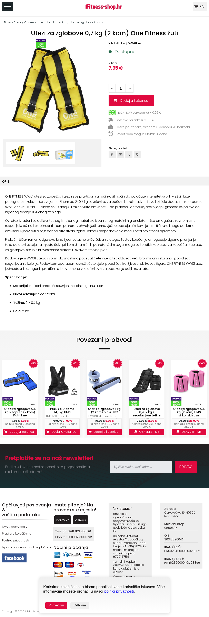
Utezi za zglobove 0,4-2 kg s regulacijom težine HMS (146, 413)
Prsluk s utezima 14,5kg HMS (62, 410)
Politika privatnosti (15, 540)
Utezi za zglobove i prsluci (87, 22)
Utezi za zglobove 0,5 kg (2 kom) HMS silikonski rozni (189, 412)
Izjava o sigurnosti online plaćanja (27, 547)
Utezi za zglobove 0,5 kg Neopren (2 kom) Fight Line (20, 412)
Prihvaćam (56, 605)
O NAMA (80, 520)
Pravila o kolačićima (16, 533)
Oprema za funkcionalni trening (45, 22)
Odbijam (80, 605)
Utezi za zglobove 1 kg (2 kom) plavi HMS (104, 410)
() (199, 6)
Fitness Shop (12, 22)
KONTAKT (62, 520)
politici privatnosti (119, 591)
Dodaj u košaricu (135, 100)
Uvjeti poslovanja (15, 526)
